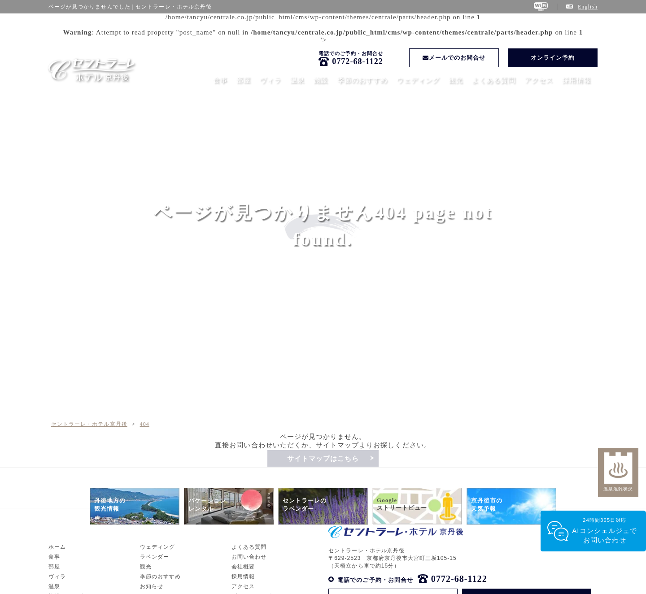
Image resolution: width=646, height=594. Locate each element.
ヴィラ (270, 80)
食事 (220, 80)
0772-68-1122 (357, 61)
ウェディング (418, 80)
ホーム (57, 583)
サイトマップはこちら (323, 458)
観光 (456, 80)
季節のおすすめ (362, 80)
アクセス (538, 80)
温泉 (297, 80)
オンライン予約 (553, 57)
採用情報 (576, 80)
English (588, 7)
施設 (321, 80)
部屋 (243, 80)
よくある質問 (493, 80)
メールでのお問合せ (454, 57)
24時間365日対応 (604, 531)
